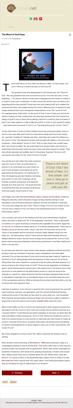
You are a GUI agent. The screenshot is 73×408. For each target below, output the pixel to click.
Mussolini (6, 360)
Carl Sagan (6, 197)
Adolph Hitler (43, 301)
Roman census (8, 229)
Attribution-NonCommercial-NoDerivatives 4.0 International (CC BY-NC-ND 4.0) (36, 403)
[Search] (70, 6)
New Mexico (35, 343)
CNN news (45, 343)
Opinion (13, 382)
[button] (70, 34)
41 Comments (15, 39)
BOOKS (20, 27)
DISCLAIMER (32, 27)
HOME (11, 27)
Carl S (5, 382)
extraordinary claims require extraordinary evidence (46, 197)
